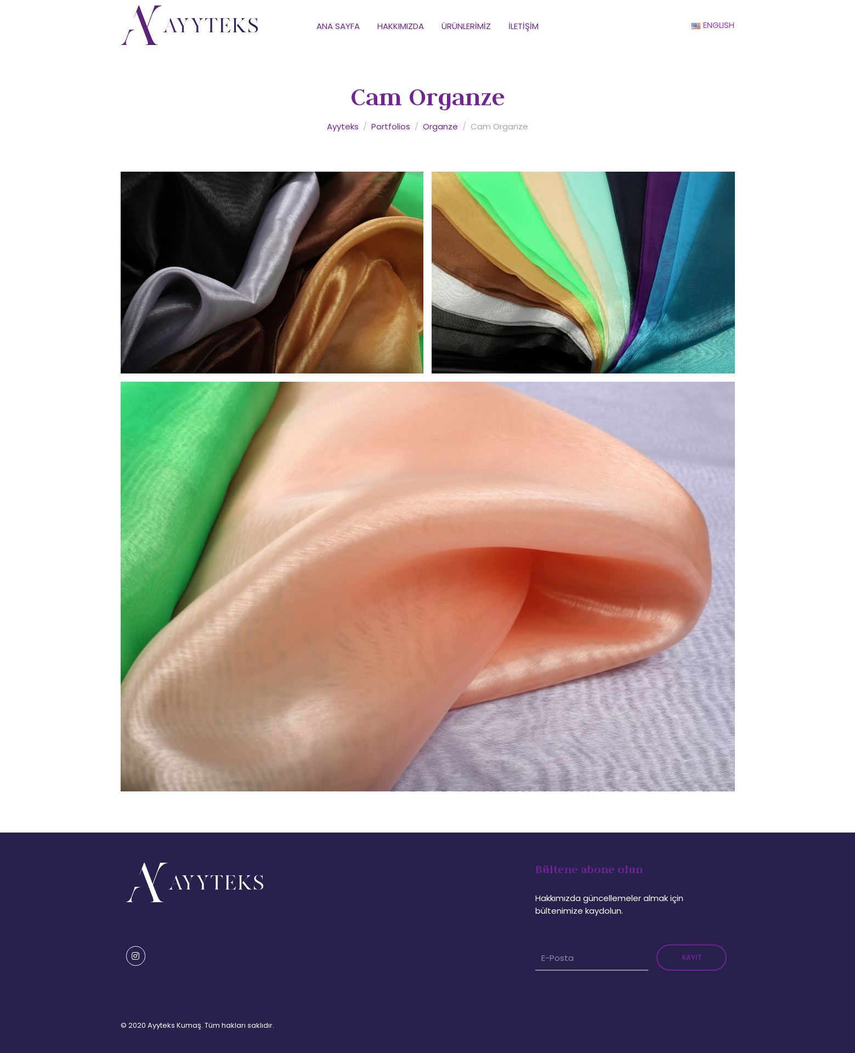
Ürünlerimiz (466, 26)
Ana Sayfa (338, 26)
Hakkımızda (400, 26)
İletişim (523, 26)
